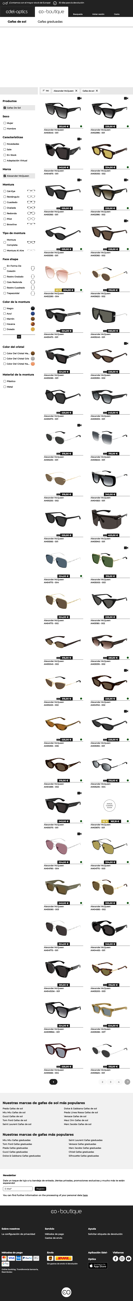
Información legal (11, 1285)
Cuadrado (19, 179)
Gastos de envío (53, 1215)
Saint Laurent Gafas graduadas (85, 1117)
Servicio (49, 1206)
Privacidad (33, 1281)
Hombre (10, 105)
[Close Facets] (19, 68)
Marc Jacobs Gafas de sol (77, 1101)
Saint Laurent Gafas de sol (17, 1101)
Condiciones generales (14, 1281)
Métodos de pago (54, 1211)
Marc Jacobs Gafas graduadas (85, 1125)
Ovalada (19, 185)
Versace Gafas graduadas (82, 1121)
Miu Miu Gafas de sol (14, 1089)
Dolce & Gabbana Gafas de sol (80, 1086)
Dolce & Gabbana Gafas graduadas (22, 1133)
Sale (7, 126)
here (85, 1172)
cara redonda (19, 259)
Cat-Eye (19, 168)
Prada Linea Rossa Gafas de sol (81, 1089)
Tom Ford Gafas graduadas (17, 1121)
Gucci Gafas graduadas (15, 1129)
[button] (16, 12)
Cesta (116, 14)
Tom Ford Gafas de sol (15, 1097)
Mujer (8, 100)
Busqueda (78, 14)
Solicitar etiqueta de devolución (105, 1211)
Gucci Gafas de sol (13, 1093)
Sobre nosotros (11, 1206)
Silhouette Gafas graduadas (84, 1133)
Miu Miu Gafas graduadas (17, 1117)
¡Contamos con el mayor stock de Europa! (29, 2)
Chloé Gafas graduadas (81, 1129)
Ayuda (92, 1206)
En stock (10, 132)
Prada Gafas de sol (13, 1086)
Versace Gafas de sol (75, 1093)
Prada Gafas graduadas (15, 1125)
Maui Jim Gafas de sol (76, 1097)
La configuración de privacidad (18, 1211)
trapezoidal (19, 270)
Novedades (11, 121)
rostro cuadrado (19, 264)
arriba (127, 1281)
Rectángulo (19, 174)
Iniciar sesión (98, 14)
